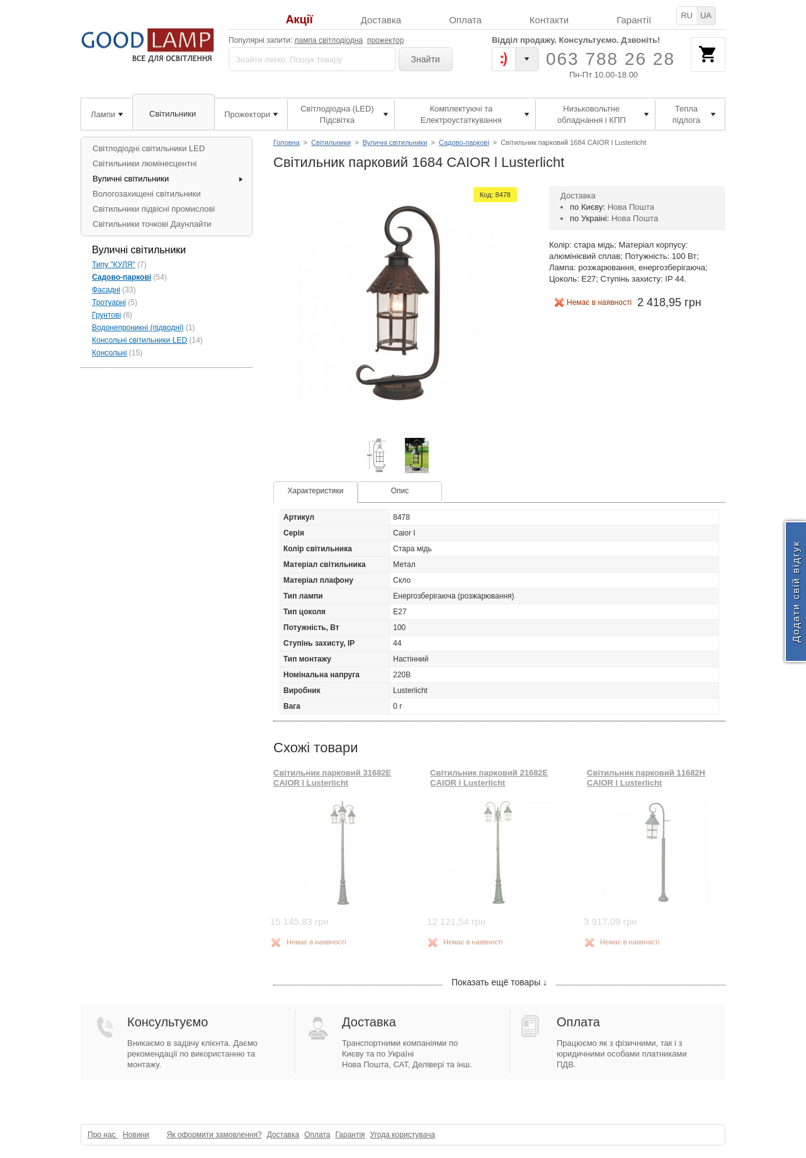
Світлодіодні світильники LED (149, 148)
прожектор (385, 40)
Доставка (381, 19)
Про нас (103, 1134)
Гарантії (633, 19)
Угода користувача (402, 1134)
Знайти (425, 59)
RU (687, 15)
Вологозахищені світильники (147, 193)
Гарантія (350, 1134)
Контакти (549, 19)
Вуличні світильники (395, 142)
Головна (286, 142)
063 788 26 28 (610, 59)
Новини (136, 1134)
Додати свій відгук (795, 591)
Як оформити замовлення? (214, 1134)
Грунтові (106, 315)
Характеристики (316, 490)
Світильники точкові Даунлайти (152, 224)
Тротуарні (109, 302)
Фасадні (106, 289)
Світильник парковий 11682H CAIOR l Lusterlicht (646, 778)
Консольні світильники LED (139, 340)
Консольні (109, 352)
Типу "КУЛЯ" (113, 264)
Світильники (331, 142)
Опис (400, 490)
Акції (299, 20)
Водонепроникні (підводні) (138, 327)
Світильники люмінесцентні (144, 163)
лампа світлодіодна (329, 40)
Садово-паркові (464, 142)
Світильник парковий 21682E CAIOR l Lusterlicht (489, 778)
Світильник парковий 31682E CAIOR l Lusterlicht (332, 778)
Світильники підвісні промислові (154, 209)
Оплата (465, 19)
